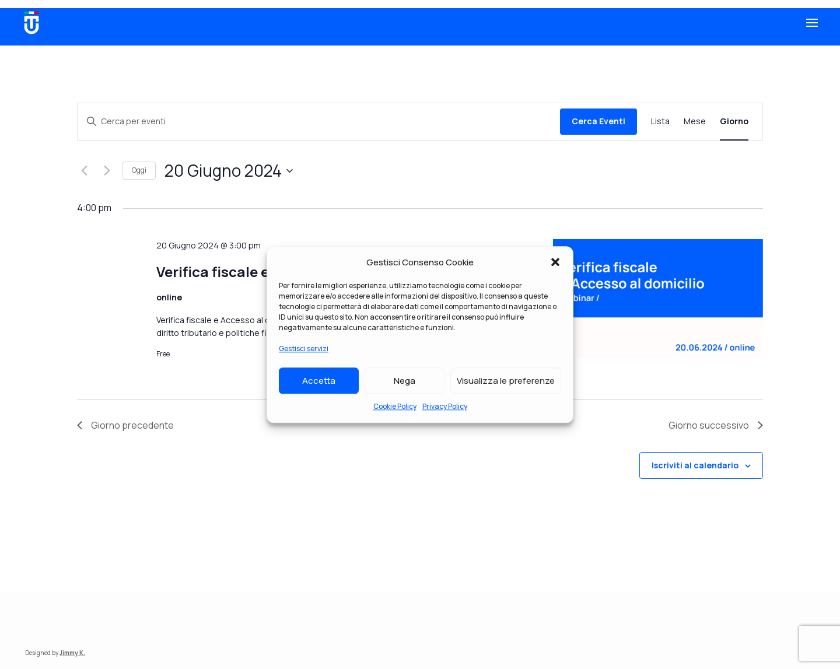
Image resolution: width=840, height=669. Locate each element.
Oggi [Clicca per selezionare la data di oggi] (139, 170)
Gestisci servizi (303, 349)
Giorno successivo (715, 425)
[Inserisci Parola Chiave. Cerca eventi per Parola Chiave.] (319, 121)
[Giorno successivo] (107, 171)
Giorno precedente (125, 425)
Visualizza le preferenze (506, 380)
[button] (555, 262)
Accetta (318, 380)
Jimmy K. (72, 653)
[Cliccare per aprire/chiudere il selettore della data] (228, 171)
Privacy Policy (444, 406)
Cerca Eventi (598, 121)
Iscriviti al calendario (695, 465)
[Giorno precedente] (84, 171)
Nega (404, 380)
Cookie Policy (394, 406)
